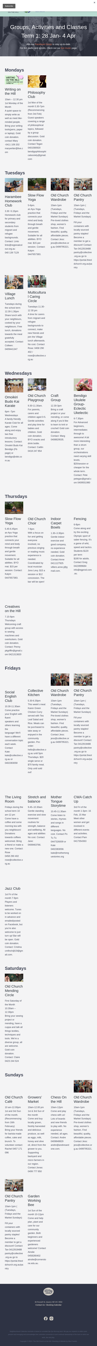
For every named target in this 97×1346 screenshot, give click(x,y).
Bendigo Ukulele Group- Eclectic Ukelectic (81, 404)
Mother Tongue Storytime (58, 801)
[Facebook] (46, 1318)
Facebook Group (43, 44)
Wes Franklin (72, 1341)
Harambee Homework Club (13, 201)
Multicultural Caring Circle (37, 296)
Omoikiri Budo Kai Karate (12, 401)
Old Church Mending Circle (14, 990)
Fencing (80, 519)
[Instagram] (51, 1318)
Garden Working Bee (34, 1200)
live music (66, 48)
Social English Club (10, 696)
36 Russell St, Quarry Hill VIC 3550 (48, 1302)
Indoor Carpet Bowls (56, 523)
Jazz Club (12, 888)
